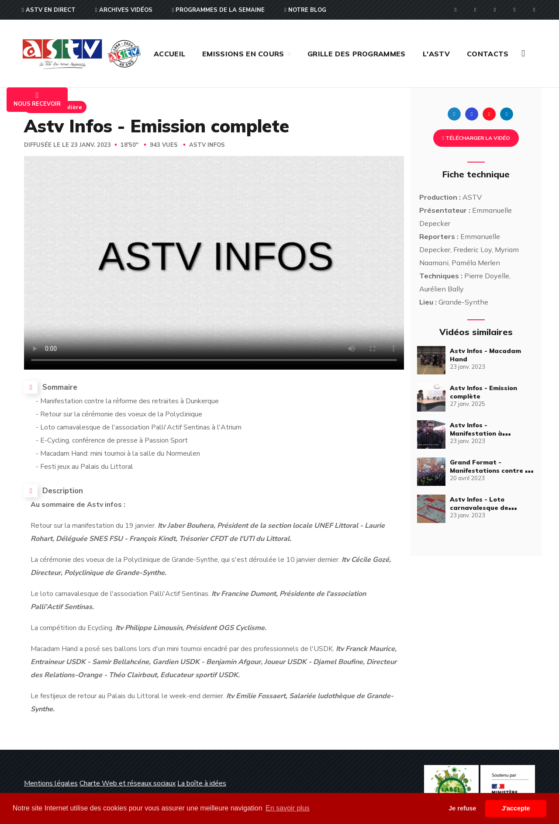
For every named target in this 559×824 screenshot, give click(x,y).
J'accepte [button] (516, 808)
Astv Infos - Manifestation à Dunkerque (476, 433)
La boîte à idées (201, 783)
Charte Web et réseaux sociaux (127, 783)
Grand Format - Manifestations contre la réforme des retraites (490, 470)
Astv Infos (207, 145)
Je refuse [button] (462, 808)
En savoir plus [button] (288, 808)
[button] (523, 53)
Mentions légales (51, 783)
